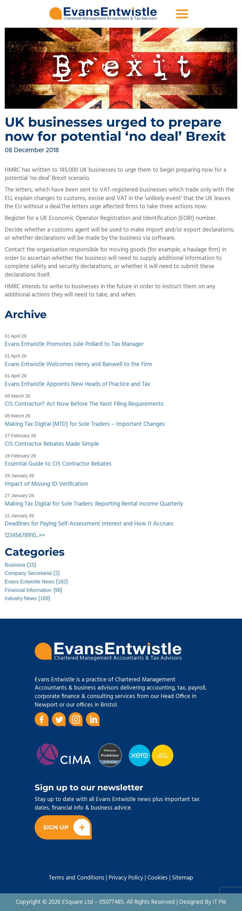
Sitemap (182, 878)
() (20, 565)
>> (42, 535)
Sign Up (66, 827)
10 (33, 535)
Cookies (157, 878)
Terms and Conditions (76, 878)
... (37, 535)
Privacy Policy (126, 878)
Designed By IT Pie (202, 902)
